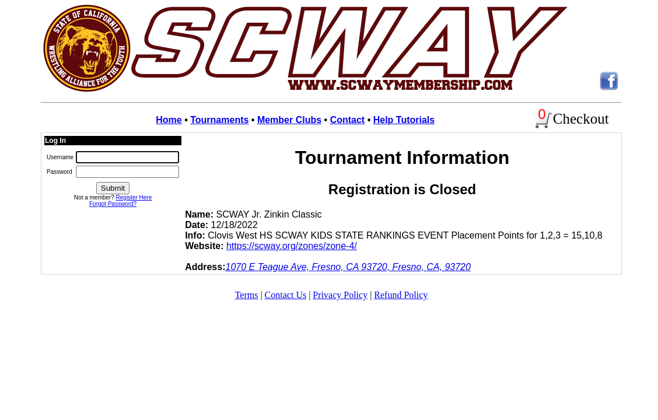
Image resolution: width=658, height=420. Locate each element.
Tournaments (219, 120)
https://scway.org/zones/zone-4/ (291, 246)
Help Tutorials (404, 120)
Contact (347, 120)
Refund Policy (401, 295)
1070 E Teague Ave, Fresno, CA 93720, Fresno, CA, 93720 (347, 267)
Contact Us (286, 295)
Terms (246, 295)
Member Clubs (289, 120)
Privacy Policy (340, 295)
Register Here (134, 197)
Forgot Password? (112, 204)
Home (168, 120)
